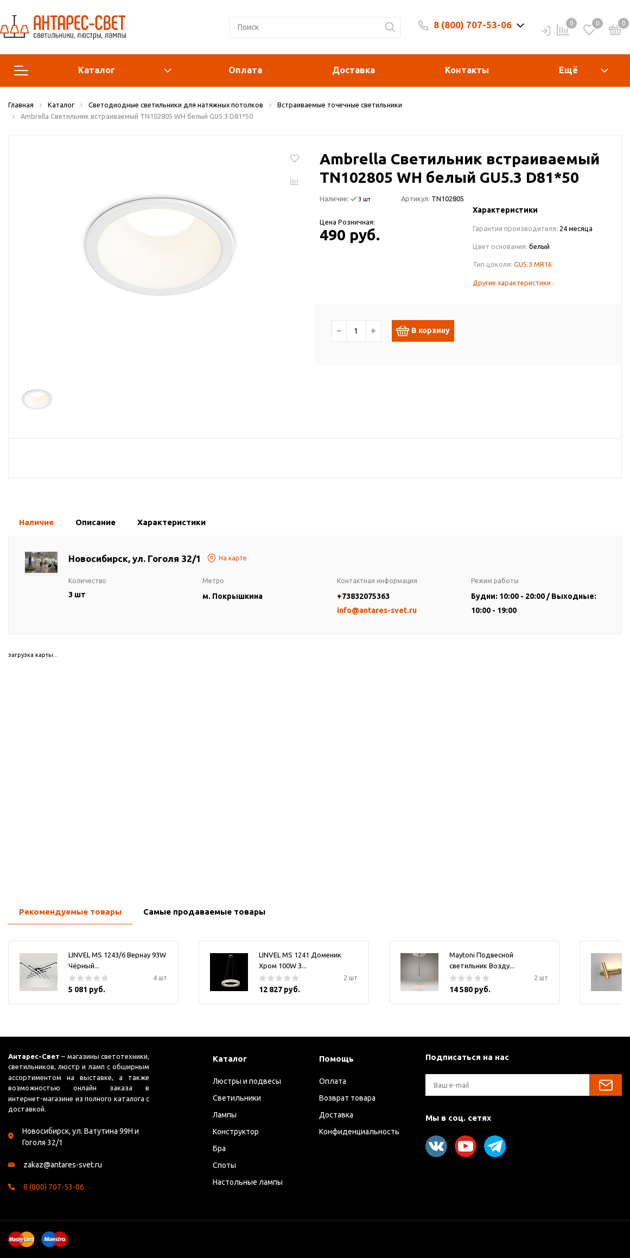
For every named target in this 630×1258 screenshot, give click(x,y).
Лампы (225, 1114)
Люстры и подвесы (247, 1081)
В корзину (428, 330)
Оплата (245, 70)
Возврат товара (347, 1098)
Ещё (568, 70)
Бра (219, 1148)
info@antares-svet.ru (377, 610)
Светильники (237, 1098)
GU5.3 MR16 (533, 264)
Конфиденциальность (359, 1131)
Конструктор (236, 1131)
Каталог (92, 70)
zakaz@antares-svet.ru (62, 1164)
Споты (224, 1165)
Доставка (353, 70)
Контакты (467, 70)
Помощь (336, 1058)
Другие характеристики (513, 282)
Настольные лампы (248, 1182)
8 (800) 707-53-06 (473, 25)
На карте (227, 558)
